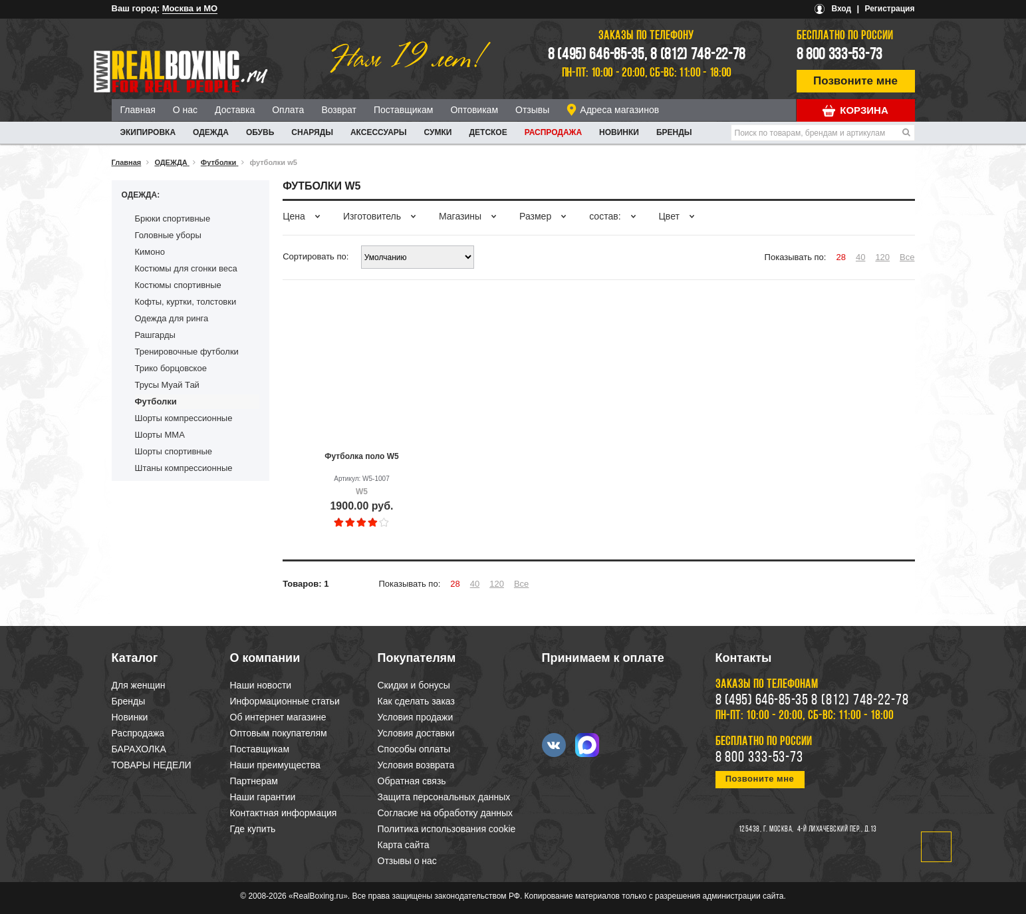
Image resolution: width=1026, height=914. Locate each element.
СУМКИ (438, 132)
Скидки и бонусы (414, 685)
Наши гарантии (263, 797)
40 (860, 257)
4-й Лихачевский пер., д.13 (837, 830)
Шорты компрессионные (184, 418)
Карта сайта (404, 844)
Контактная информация (283, 813)
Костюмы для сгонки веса (186, 268)
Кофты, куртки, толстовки (186, 302)
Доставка (235, 109)
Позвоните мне (855, 81)
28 (840, 257)
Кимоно (150, 252)
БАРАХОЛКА (139, 749)
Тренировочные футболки (187, 352)
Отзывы (532, 109)
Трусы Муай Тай (167, 385)
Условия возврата (416, 765)
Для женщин (139, 685)
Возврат (338, 109)
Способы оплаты (414, 749)
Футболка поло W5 (361, 456)
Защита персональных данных (444, 797)
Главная (138, 109)
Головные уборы (168, 235)
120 (882, 257)
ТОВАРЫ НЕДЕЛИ (152, 765)
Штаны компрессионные (184, 468)
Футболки (156, 401)
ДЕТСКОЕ (488, 132)
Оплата (288, 109)
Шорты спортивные (174, 451)
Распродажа (553, 132)
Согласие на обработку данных (445, 813)
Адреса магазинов (619, 109)
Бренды (674, 132)
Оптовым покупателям (278, 733)
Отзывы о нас (407, 860)
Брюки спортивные (173, 219)
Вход (841, 8)
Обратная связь (412, 781)
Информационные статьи (285, 701)
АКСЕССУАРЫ (378, 132)
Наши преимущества (275, 765)
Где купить (253, 829)
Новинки (619, 132)
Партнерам (254, 781)
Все (907, 257)
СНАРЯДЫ (312, 132)
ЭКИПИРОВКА (148, 132)
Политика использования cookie (447, 829)
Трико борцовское (171, 368)
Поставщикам (404, 109)
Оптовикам (474, 109)
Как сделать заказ (416, 701)
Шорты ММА (160, 435)
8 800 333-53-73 (840, 55)
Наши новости (261, 685)
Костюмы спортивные (178, 285)
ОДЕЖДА (211, 132)
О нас (185, 109)
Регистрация (889, 8)
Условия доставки (416, 733)
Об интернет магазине (278, 717)
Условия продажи (415, 717)
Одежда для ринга (172, 318)
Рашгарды (155, 335)
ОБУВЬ (260, 132)
